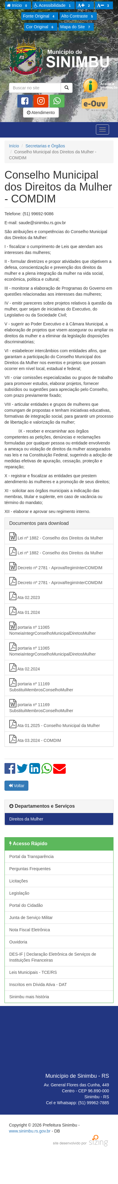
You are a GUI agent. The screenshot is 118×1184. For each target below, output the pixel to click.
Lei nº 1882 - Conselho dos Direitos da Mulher (56, 536)
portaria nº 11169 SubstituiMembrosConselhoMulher (41, 685)
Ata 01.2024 (24, 611)
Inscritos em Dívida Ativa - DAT (38, 984)
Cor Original (40, 27)
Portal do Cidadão (26, 905)
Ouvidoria (18, 942)
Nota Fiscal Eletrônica (29, 929)
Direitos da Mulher (26, 819)
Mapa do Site (76, 27)
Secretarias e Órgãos (45, 145)
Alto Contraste (78, 16)
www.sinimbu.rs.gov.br (29, 1131)
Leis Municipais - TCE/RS (33, 972)
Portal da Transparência (31, 856)
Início (18, 5)
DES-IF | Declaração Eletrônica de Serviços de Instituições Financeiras (52, 957)
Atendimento (41, 112)
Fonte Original (39, 16)
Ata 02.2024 (24, 667)
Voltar (16, 785)
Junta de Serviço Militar (31, 917)
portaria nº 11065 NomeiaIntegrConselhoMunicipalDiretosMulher (52, 629)
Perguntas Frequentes (30, 868)
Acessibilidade (53, 5)
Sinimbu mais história (29, 996)
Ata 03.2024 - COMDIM (35, 739)
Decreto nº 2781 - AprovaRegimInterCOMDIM (55, 566)
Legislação (19, 893)
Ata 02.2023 (24, 596)
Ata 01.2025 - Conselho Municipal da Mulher (54, 724)
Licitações (18, 881)
